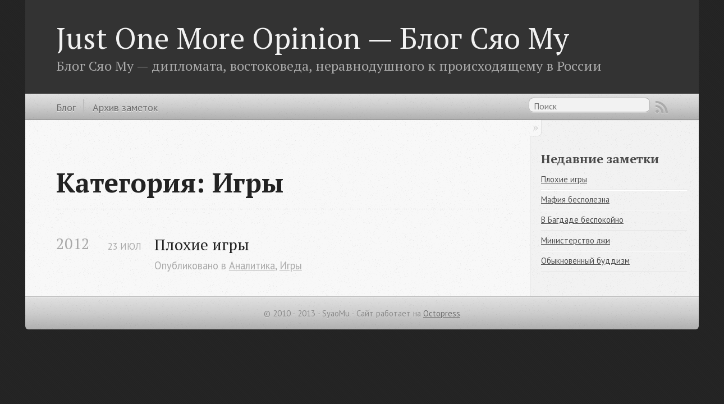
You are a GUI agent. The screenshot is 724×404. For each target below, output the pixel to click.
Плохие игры (201, 244)
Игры (290, 265)
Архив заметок (125, 107)
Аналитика (252, 265)
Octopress (441, 313)
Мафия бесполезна (575, 199)
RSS (662, 107)
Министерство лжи (575, 240)
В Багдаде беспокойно (582, 219)
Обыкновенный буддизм (585, 260)
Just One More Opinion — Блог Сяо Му (312, 37)
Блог (66, 107)
